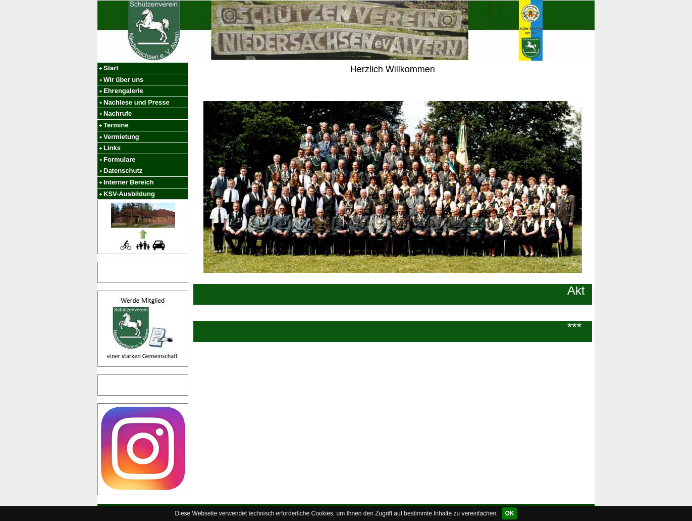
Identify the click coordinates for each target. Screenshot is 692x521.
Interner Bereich (128, 182)
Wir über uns (123, 79)
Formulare (119, 159)
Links (112, 148)
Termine (116, 125)
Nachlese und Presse (136, 102)
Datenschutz (122, 170)
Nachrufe (117, 113)
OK (509, 513)
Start (111, 68)
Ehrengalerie (123, 90)
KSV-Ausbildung (129, 194)
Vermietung (121, 136)
